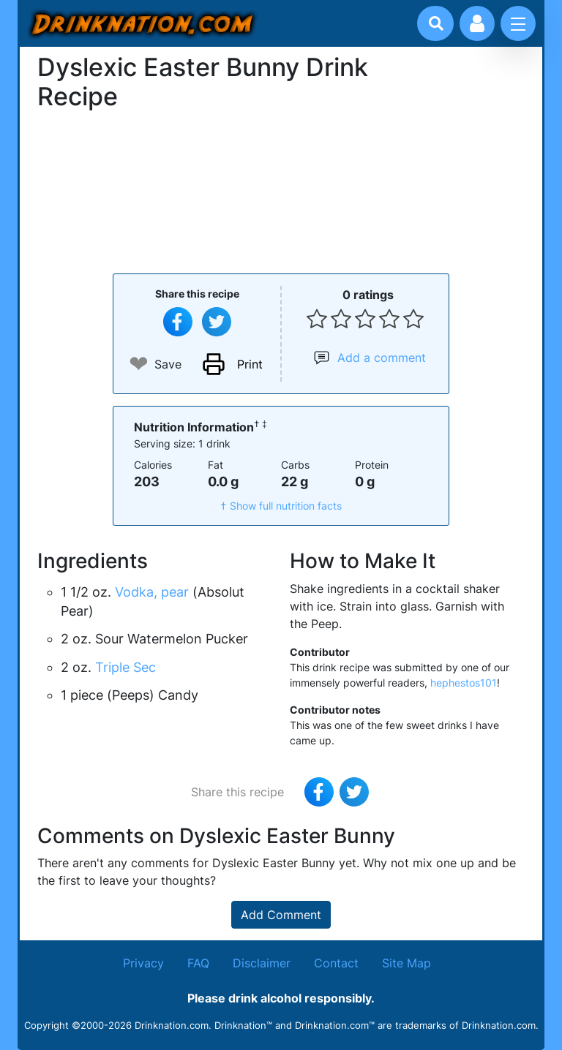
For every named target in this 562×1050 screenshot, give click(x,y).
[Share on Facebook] (177, 321)
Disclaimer (262, 963)
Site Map (406, 963)
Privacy (143, 963)
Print (250, 364)
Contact (336, 963)
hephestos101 (463, 682)
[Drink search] (436, 23)
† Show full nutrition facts (281, 505)
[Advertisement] (281, 190)
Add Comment (281, 914)
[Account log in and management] (477, 23)
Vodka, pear (152, 592)
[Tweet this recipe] (216, 321)
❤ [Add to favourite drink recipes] (139, 364)
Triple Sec (125, 667)
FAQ (198, 963)
